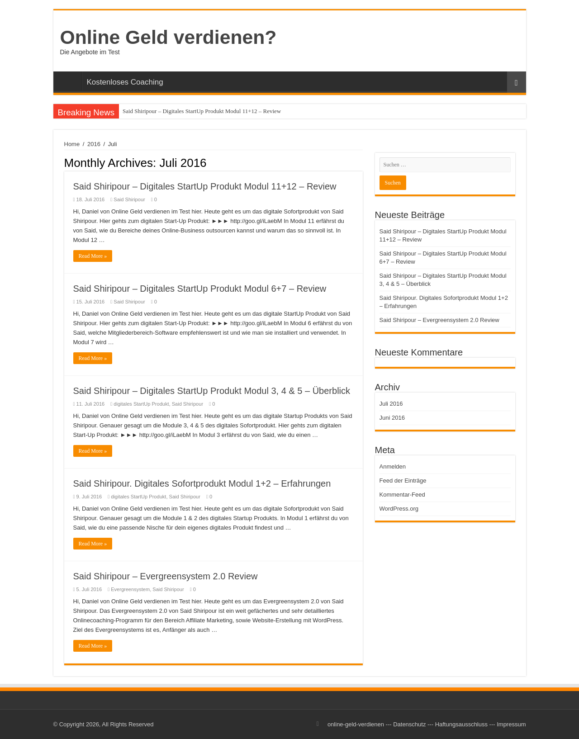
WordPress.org (399, 508)
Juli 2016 (391, 403)
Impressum (511, 724)
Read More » (93, 256)
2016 (93, 144)
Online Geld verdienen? (168, 37)
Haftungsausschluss (461, 724)
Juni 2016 (392, 417)
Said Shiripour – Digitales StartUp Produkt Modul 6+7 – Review (200, 289)
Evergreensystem (130, 589)
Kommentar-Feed (402, 494)
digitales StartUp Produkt (141, 404)
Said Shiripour (129, 199)
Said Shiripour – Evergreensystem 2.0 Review (165, 576)
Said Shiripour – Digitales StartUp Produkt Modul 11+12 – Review (202, 111)
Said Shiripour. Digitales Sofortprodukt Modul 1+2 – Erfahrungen (202, 483)
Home (72, 144)
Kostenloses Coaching (125, 82)
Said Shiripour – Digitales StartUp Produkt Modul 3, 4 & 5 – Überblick (212, 391)
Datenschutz (409, 724)
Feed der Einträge (403, 480)
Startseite (69, 80)
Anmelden (393, 466)
